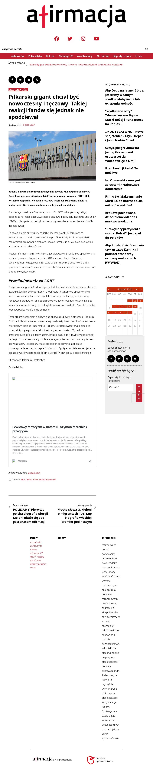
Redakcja (13, 125)
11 (109, 312)
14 (124, 312)
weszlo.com (34, 472)
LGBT (23, 479)
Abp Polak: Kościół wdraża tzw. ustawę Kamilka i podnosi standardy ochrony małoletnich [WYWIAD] (124, 253)
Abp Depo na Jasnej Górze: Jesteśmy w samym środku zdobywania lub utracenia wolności (124, 96)
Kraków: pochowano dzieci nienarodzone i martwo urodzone (121, 217)
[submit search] (146, 49)
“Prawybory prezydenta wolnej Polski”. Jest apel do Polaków (123, 233)
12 (114, 312)
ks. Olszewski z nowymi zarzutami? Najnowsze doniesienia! (122, 184)
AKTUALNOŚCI (18, 89)
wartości (51, 479)
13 (119, 312)
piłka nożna (32, 479)
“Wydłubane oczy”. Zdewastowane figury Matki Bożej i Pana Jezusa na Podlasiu (124, 117)
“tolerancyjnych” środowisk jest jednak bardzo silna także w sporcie (51, 287)
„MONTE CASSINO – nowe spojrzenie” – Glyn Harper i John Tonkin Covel (124, 136)
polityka (43, 479)
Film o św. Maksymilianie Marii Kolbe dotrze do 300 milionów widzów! (124, 200)
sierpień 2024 (125, 289)
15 (129, 312)
